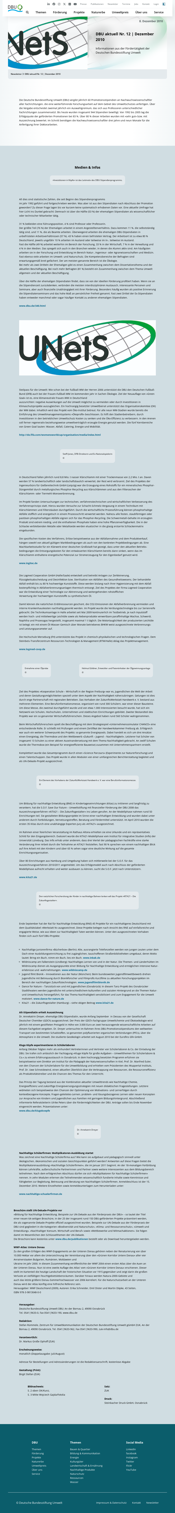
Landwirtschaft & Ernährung (86, 1465)
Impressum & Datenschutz (111, 1502)
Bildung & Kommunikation (85, 1453)
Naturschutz (77, 1473)
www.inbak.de (91, 957)
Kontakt (146, 4)
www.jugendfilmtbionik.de (94, 982)
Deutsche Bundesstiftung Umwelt (40, 1503)
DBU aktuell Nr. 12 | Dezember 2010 (42, 74)
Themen (41, 12)
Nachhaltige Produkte (82, 1469)
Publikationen (97, 4)
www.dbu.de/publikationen (71, 1239)
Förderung (60, 12)
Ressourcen (76, 1478)
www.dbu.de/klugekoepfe (34, 1110)
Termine (126, 4)
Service (159, 12)
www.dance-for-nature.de (48, 998)
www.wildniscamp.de (74, 970)
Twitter (130, 1461)
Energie (74, 1457)
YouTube (131, 1469)
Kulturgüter (76, 1461)
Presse (83, 4)
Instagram (132, 1457)
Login (156, 4)
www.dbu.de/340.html (32, 305)
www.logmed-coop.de (32, 649)
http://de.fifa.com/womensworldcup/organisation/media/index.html (60, 434)
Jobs (136, 4)
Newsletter (113, 4)
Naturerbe (98, 12)
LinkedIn (131, 1449)
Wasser (74, 1482)
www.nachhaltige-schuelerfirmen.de (40, 1194)
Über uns (141, 12)
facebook (131, 1453)
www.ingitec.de (28, 563)
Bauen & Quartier (80, 1449)
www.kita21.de (28, 877)
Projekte (79, 12)
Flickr (129, 1465)
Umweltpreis (120, 12)
